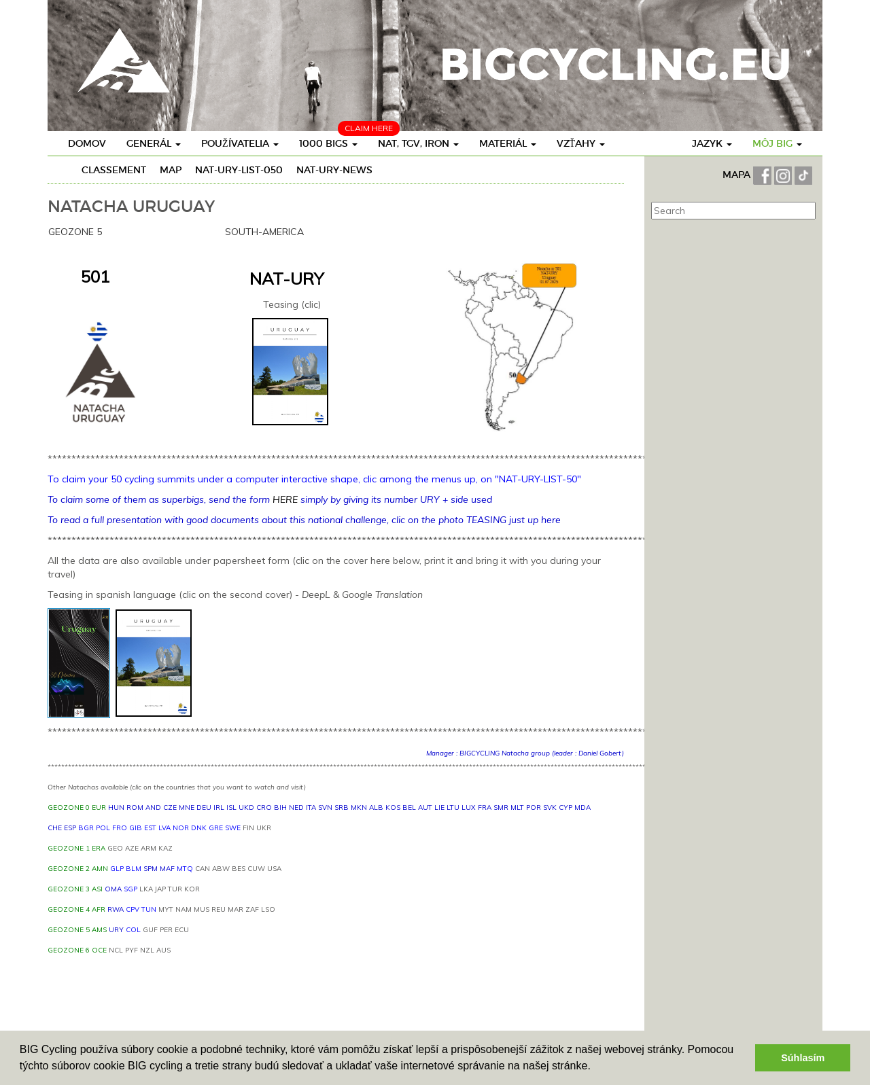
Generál (153, 143)
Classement (114, 170)
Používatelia (240, 143)
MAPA (738, 174)
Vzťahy (581, 143)
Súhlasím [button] (802, 1057)
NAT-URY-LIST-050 (239, 170)
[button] (595, 1067)
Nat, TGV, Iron (418, 143)
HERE (285, 499)
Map (170, 170)
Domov (87, 143)
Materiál (507, 143)
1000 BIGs (328, 143)
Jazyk (712, 143)
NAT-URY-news (334, 170)
